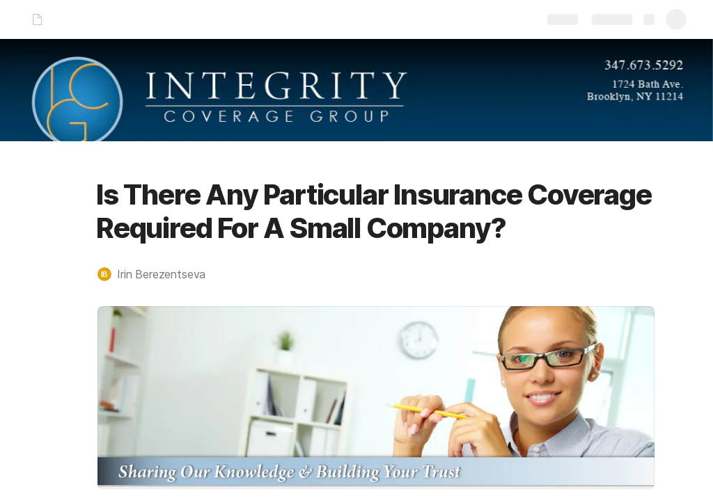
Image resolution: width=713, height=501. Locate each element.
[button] (158, 274)
